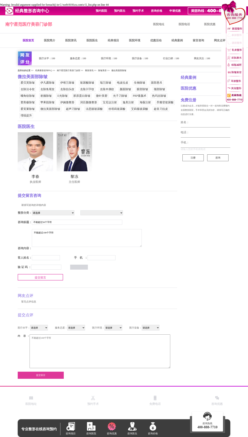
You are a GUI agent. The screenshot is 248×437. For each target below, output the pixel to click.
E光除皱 (62, 95)
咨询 (217, 157)
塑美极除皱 (28, 102)
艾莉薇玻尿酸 (139, 108)
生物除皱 (139, 82)
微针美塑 (101, 95)
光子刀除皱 (120, 95)
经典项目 (113, 40)
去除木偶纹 (107, 89)
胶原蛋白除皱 (81, 95)
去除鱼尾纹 (47, 89)
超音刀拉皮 (161, 108)
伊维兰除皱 (67, 82)
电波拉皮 (122, 82)
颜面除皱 (125, 89)
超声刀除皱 (73, 108)
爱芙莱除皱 (28, 108)
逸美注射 (128, 102)
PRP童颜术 (139, 95)
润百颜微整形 (88, 102)
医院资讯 (71, 40)
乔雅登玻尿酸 (165, 102)
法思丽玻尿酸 (94, 108)
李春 (35, 176)
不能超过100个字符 (87, 238)
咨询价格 (156, 10)
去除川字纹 (87, 89)
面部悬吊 (156, 82)
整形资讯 (89, 70)
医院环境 (134, 40)
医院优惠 (209, 24)
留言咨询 (198, 40)
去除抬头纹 (67, 89)
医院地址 (158, 24)
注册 (193, 157)
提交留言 (40, 277)
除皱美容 (102, 70)
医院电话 (184, 24)
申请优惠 (175, 10)
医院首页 (28, 40)
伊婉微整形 (67, 102)
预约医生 (119, 10)
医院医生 (92, 40)
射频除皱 (46, 95)
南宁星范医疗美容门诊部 (28, 24)
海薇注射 (145, 102)
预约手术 (138, 10)
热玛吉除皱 (159, 95)
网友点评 (219, 40)
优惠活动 (156, 40)
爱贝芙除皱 (28, 82)
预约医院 (101, 10)
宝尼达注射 (110, 102)
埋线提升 (26, 115)
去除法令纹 (28, 89)
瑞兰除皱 (105, 82)
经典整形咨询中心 (43, 70)
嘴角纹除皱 (28, 95)
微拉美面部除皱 (118, 70)
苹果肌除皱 (47, 102)
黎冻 (74, 176)
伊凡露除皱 (47, 82)
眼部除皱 (142, 89)
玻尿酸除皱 (87, 82)
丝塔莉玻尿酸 (116, 108)
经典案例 (177, 40)
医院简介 (49, 40)
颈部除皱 (159, 89)
